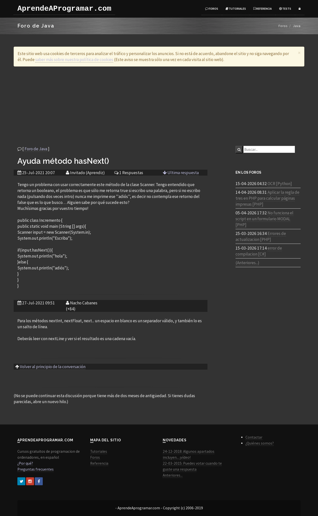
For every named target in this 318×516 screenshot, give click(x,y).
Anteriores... (173, 475)
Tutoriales (236, 8)
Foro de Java (36, 149)
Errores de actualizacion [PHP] (261, 236)
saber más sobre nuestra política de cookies (74, 59)
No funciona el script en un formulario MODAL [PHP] (264, 218)
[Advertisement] (159, 106)
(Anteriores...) (247, 262)
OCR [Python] (280, 183)
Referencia (262, 8)
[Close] (299, 52)
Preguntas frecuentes (35, 469)
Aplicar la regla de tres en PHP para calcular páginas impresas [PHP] (267, 198)
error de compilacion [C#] (259, 251)
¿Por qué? (25, 463)
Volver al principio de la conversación (52, 366)
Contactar (253, 437)
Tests (285, 8)
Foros (211, 8)
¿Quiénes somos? (259, 443)
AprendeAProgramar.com (64, 8)
